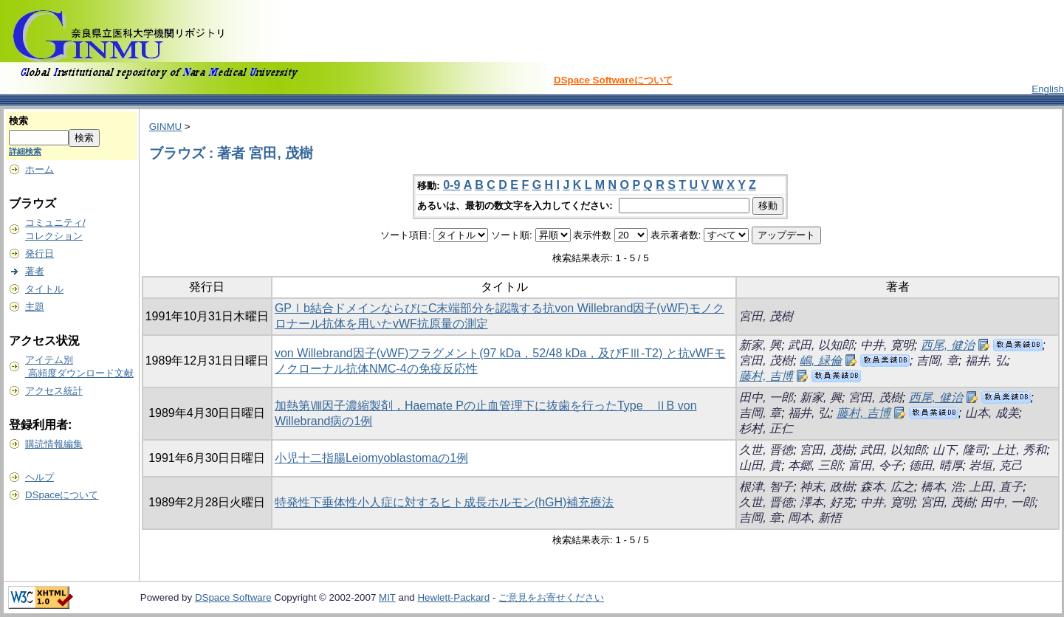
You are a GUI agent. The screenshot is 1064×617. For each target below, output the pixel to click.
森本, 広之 (887, 486)
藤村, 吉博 (766, 376)
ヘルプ (39, 477)
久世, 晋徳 (766, 450)
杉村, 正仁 (766, 428)
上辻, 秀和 (1019, 450)
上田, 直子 (996, 486)
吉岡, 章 (937, 360)
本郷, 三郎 (815, 465)
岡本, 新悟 (815, 517)
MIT (387, 597)
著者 (34, 271)
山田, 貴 (760, 465)
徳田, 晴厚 (936, 465)
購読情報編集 (54, 443)
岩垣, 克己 (996, 465)
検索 (18, 120)
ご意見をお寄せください (551, 597)
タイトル (44, 288)
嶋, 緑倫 (821, 360)
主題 (34, 306)
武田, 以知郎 (821, 345)
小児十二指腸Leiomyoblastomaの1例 (371, 458)
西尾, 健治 (948, 345)
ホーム (39, 169)
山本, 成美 (992, 413)
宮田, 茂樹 (766, 316)
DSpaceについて (61, 494)
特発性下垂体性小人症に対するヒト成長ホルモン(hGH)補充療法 (444, 502)
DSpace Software (233, 597)
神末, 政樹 (827, 486)
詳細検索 (25, 151)
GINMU (165, 126)
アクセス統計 (54, 390)
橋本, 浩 (942, 486)
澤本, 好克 (827, 502)
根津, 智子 (766, 486)
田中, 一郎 (766, 397)
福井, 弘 (986, 360)
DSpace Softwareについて (613, 80)
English (1048, 88)
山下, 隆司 (959, 450)
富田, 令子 (875, 465)
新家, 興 (760, 345)
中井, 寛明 (887, 345)
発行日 (39, 253)
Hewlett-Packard (453, 597)
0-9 (451, 185)
